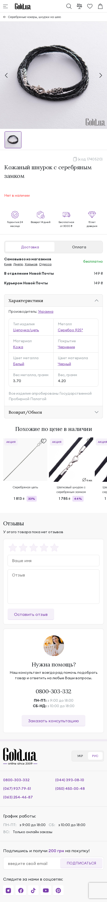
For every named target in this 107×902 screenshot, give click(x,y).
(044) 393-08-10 (69, 780)
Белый (18, 364)
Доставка (30, 247)
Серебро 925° (70, 330)
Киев (7, 264)
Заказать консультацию (53, 720)
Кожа (18, 347)
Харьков (31, 264)
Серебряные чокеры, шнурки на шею (34, 17)
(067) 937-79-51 (17, 788)
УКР (80, 756)
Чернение (66, 347)
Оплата (79, 247)
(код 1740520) (90, 159)
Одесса (45, 264)
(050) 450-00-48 (70, 788)
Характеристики (26, 300)
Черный (64, 364)
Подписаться (81, 863)
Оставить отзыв (31, 614)
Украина (45, 311)
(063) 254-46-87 (18, 797)
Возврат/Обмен (25, 412)
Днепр (18, 264)
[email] (34, 863)
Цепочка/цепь (26, 330)
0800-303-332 (53, 691)
